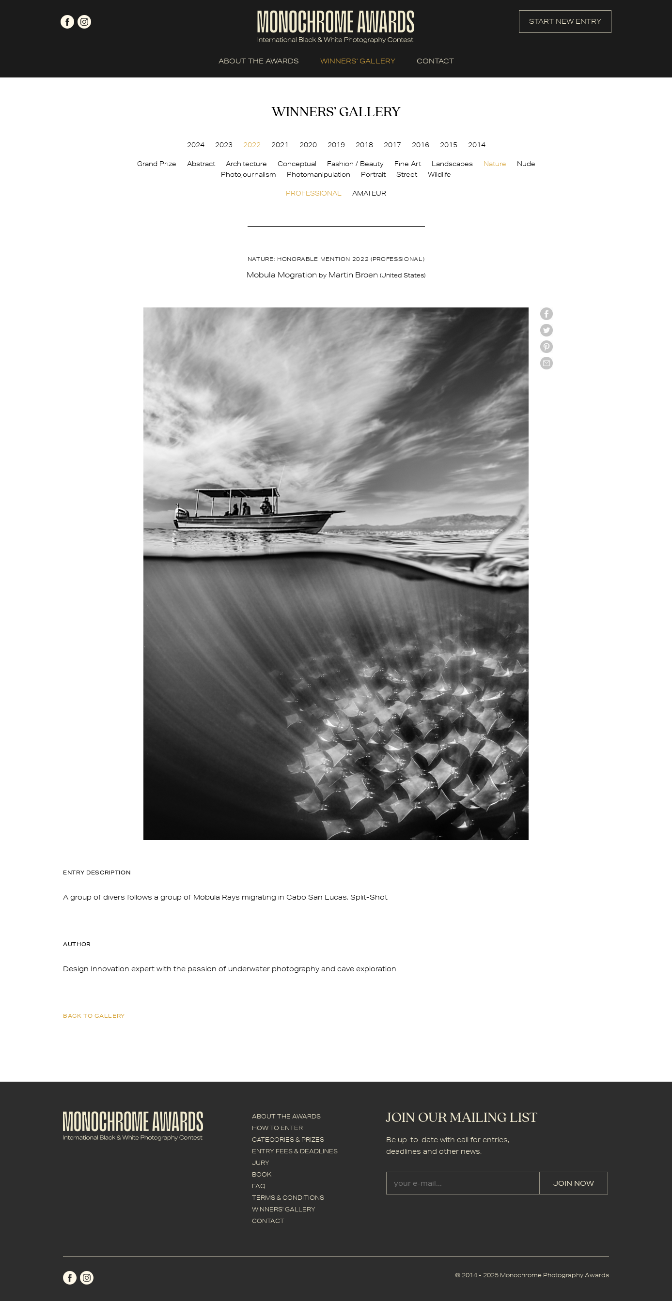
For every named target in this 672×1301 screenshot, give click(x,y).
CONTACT (435, 61)
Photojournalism (248, 174)
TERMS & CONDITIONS (288, 1198)
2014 (476, 144)
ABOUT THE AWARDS (259, 61)
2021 (280, 144)
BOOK (261, 1174)
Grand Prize (156, 163)
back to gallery (94, 1015)
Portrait (373, 174)
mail (546, 363)
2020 (308, 144)
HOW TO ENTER (277, 1128)
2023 (224, 144)
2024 (195, 144)
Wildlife (439, 174)
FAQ (259, 1186)
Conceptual (297, 163)
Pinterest (546, 346)
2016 (420, 144)
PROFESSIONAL (314, 193)
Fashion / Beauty (355, 163)
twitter (546, 330)
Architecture (246, 163)
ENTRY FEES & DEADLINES (295, 1151)
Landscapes (452, 163)
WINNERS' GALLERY (357, 61)
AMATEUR (369, 193)
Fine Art (407, 163)
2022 (252, 144)
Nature (495, 163)
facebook (67, 22)
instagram (84, 22)
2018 (364, 144)
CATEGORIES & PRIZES (288, 1139)
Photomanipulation (318, 174)
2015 (448, 144)
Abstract (201, 163)
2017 (392, 144)
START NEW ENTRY (565, 21)
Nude (526, 163)
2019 (336, 144)
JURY (260, 1163)
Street (406, 174)
